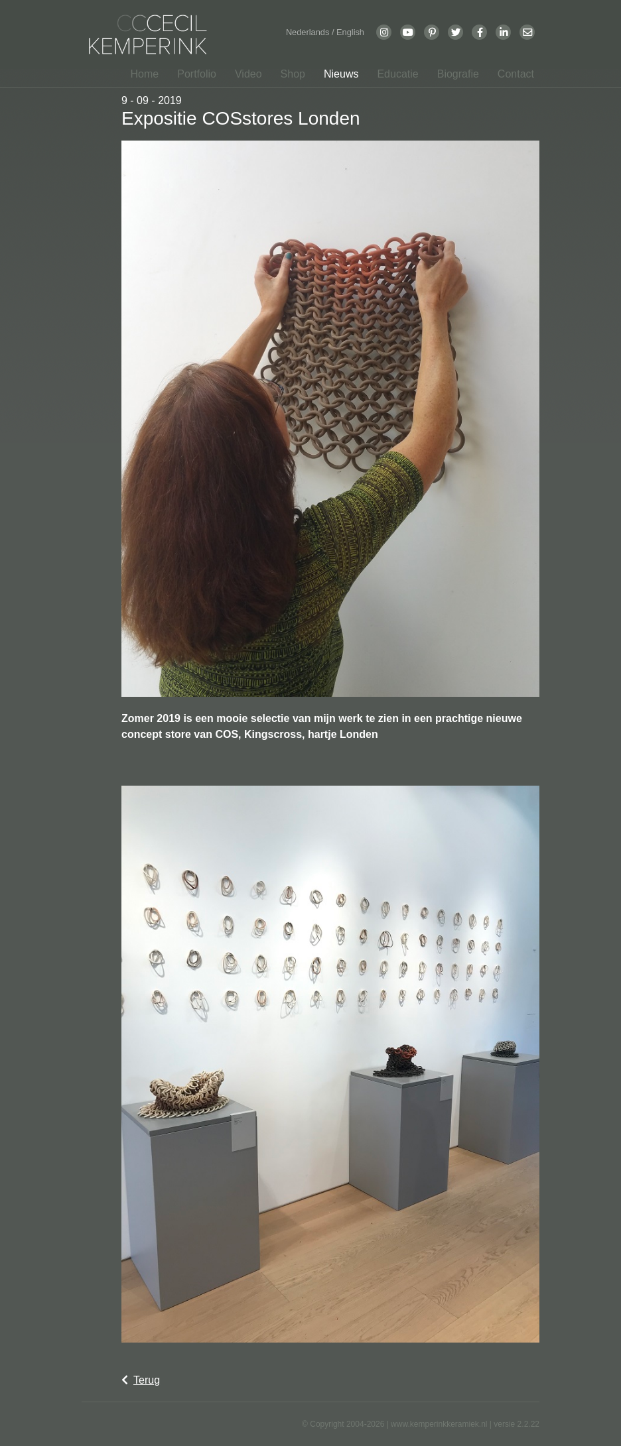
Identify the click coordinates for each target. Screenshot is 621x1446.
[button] (193, 74)
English (350, 32)
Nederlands (309, 32)
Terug (140, 1380)
